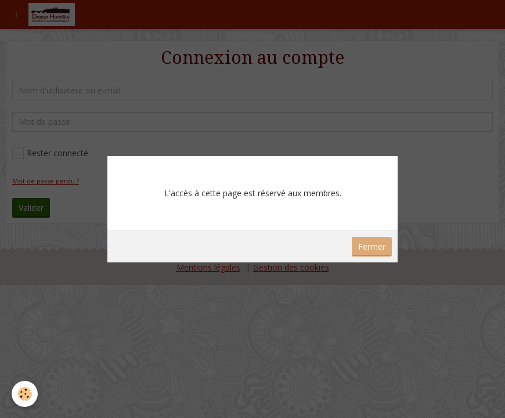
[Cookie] (25, 394)
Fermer (371, 246)
